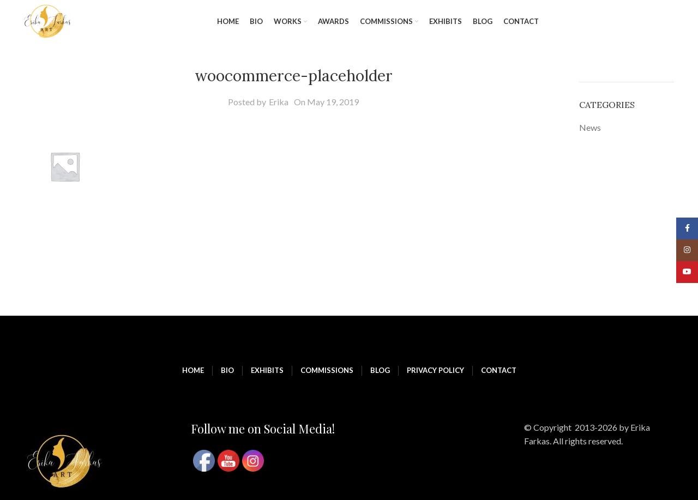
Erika (278, 102)
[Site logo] (47, 20)
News (590, 127)
